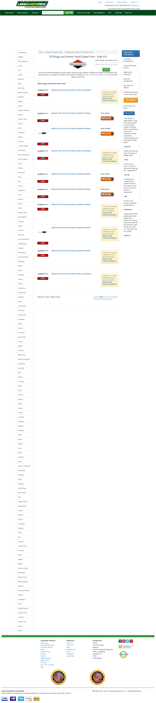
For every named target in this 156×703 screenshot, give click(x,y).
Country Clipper (23, 146)
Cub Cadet (21, 150)
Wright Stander (23, 608)
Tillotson (21, 528)
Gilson (20, 226)
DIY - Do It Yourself (47, 665)
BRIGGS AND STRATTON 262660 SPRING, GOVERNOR (71, 151)
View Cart (128, 13)
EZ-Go (20, 204)
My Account (109, 2)
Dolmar (20, 168)
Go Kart (20, 230)
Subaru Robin (22, 501)
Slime (20, 479)
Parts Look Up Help (83, 13)
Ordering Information (47, 645)
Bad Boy (21, 79)
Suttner (20, 510)
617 (98, 299)
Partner (20, 408)
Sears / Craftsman (24, 466)
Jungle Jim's (22, 315)
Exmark (20, 199)
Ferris (20, 208)
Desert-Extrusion (23, 155)
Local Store (70, 656)
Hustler (20, 284)
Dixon (20, 164)
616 (95, 299)
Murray (20, 377)
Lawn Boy (21, 332)
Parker (20, 404)
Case (20, 128)
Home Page (45, 643)
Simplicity (21, 475)
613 (110, 297)
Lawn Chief (22, 337)
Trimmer (21, 541)
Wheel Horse (22, 577)
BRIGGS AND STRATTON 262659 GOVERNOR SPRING (71, 128)
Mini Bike (21, 368)
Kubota (20, 328)
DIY (110, 13)
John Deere (22, 306)
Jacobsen (21, 297)
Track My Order (122, 2)
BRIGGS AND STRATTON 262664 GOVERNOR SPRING (71, 204)
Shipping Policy (46, 658)
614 (113, 297)
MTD (19, 373)
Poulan (20, 413)
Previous (97, 297)
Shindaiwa (21, 470)
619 (104, 299)
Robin (20, 435)
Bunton (20, 115)
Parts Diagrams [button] (99, 13)
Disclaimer (70, 654)
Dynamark (21, 172)
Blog (42, 667)
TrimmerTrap (22, 546)
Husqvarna (21, 288)
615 (116, 297)
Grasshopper (22, 244)
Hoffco (20, 270)
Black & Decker (23, 92)
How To (43, 656)
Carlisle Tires (22, 119)
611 (104, 297)
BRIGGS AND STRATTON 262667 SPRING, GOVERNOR (71, 274)
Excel (20, 195)
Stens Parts (22, 493)
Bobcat (20, 101)
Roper (20, 439)
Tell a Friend (129, 113)
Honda (20, 279)
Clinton (20, 137)
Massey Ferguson (24, 359)
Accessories (22, 52)
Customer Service (47, 647)
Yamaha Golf (22, 613)
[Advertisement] (78, 33)
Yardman (21, 617)
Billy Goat (21, 88)
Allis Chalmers (23, 61)
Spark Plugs (22, 488)
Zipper (20, 630)
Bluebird (21, 97)
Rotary (20, 444)
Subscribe (118, 13)
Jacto (20, 301)
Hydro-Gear (22, 292)
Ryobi (20, 453)
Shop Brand (9, 13)
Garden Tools (22, 212)
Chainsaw (21, 132)
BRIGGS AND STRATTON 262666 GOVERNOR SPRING (71, 251)
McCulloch (21, 364)
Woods (20, 595)
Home (41, 52)
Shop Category (22, 13)
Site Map (44, 662)
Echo (19, 177)
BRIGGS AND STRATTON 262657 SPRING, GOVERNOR (71, 90)
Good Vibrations (23, 239)
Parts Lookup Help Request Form (96, 75)
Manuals (21, 350)
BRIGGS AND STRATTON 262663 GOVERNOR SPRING (71, 189)
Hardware (21, 261)
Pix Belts (21, 417)
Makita (20, 346)
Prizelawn (21, 421)
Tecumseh (21, 524)
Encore (20, 186)
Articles (43, 654)
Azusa (20, 75)
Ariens (20, 66)
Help (42, 649)
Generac (21, 221)
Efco (19, 181)
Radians (21, 426)
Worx (19, 604)
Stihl (19, 497)
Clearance (35, 13)
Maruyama (21, 355)
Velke (20, 555)
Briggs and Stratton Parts (53, 52)
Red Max (21, 430)
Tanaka (20, 519)
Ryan (20, 448)
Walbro (20, 559)
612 (107, 297)
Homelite (21, 275)
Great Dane (22, 252)
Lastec (20, 341)
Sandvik (20, 457)
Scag (19, 461)
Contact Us (134, 2)
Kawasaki (21, 319)
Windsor (21, 586)
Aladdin (20, 57)
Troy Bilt (21, 550)
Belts (19, 83)
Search (69, 13)
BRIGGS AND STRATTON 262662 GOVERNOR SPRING (71, 174)
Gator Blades (22, 217)
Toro (19, 537)
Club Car (21, 141)
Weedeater (21, 573)
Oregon (20, 399)
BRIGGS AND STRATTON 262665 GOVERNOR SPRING (71, 228)
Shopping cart (134, 5)
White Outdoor (23, 582)
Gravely (20, 248)
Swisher (20, 515)
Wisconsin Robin (23, 590)
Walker (20, 564)
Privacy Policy (45, 652)
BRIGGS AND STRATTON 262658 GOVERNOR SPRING (71, 113)
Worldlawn (21, 599)
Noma (20, 386)
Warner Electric (23, 568)
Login (100, 2)
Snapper (21, 484)
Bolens (20, 106)
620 (107, 299)
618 (101, 299)
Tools (20, 533)
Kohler (20, 324)
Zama (20, 626)
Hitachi (20, 266)
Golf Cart (21, 235)
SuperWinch (22, 506)
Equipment (21, 190)
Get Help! (131, 100)
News (68, 652)
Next (110, 299)
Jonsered (21, 310)
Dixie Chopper (23, 159)
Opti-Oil (20, 395)
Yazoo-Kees (22, 622)
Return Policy (45, 660)
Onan (20, 390)
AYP (19, 70)
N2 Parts (21, 381)
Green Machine (23, 257)
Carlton (20, 124)
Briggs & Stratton (23, 110)
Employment (71, 649)
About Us (70, 643)
